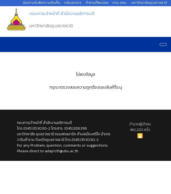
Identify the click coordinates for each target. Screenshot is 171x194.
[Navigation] (163, 44)
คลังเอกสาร (73, 2)
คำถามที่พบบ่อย (97, 2)
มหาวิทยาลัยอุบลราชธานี (149, 2)
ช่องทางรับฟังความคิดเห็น (41, 2)
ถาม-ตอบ (120, 2)
